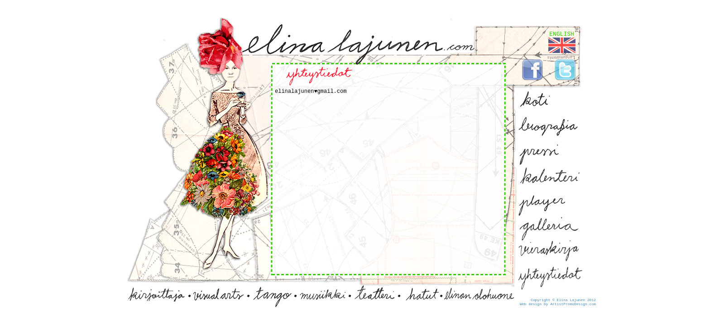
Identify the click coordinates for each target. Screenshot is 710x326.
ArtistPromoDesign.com (573, 304)
